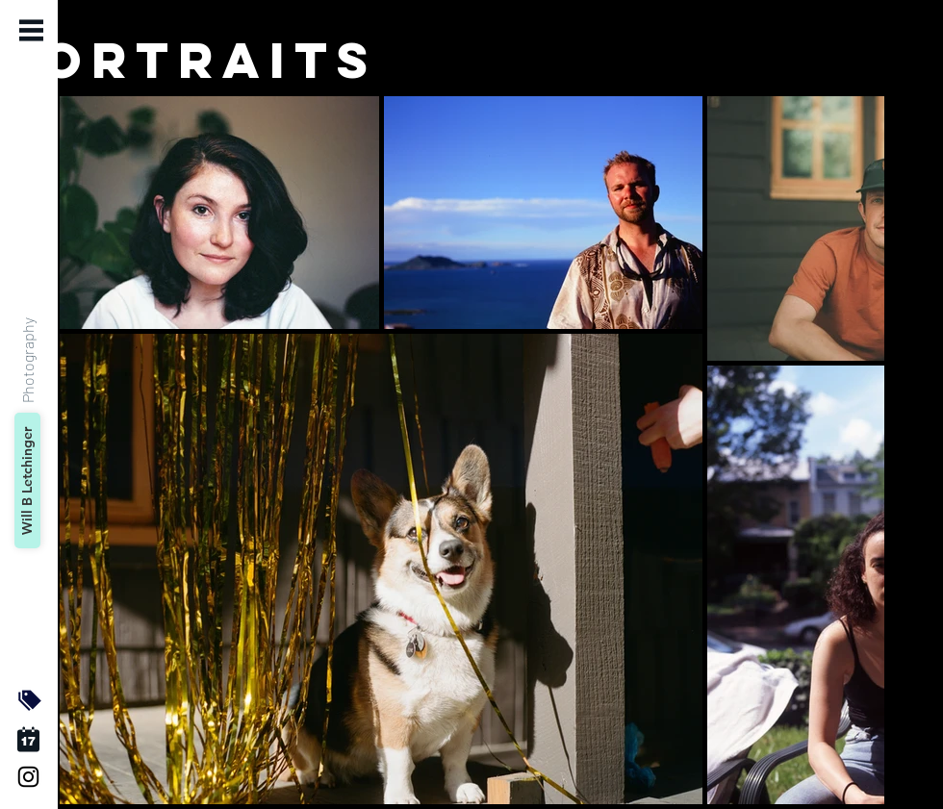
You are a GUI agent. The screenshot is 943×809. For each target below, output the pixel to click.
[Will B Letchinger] (27, 480)
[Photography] (26, 359)
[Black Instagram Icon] (28, 777)
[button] (31, 30)
